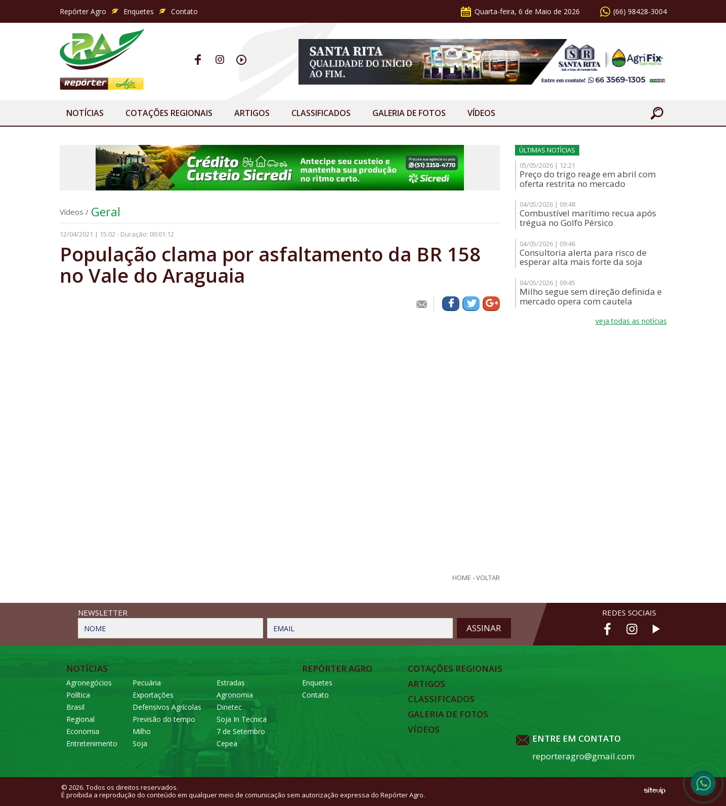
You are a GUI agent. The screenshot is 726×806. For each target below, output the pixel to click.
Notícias (85, 113)
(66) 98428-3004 (640, 11)
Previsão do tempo (164, 719)
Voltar (488, 578)
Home (461, 578)
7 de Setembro (241, 731)
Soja (140, 743)
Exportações (153, 695)
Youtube (241, 59)
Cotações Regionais (168, 113)
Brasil (75, 707)
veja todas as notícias (631, 321)
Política (78, 695)
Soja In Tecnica (242, 719)
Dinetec (229, 707)
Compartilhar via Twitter (471, 303)
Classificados (321, 113)
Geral (105, 212)
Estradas (231, 682)
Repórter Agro (83, 11)
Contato (184, 11)
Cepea (227, 743)
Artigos (252, 113)
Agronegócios (89, 682)
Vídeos (481, 113)
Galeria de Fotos (448, 714)
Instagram (220, 59)
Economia (82, 731)
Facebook (198, 59)
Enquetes (138, 11)
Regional (80, 719)
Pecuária (147, 682)
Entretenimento (91, 743)
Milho (142, 731)
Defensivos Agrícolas (167, 707)
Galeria (409, 113)
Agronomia (235, 695)
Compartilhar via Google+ (491, 303)
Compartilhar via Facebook (450, 303)
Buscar (657, 113)
